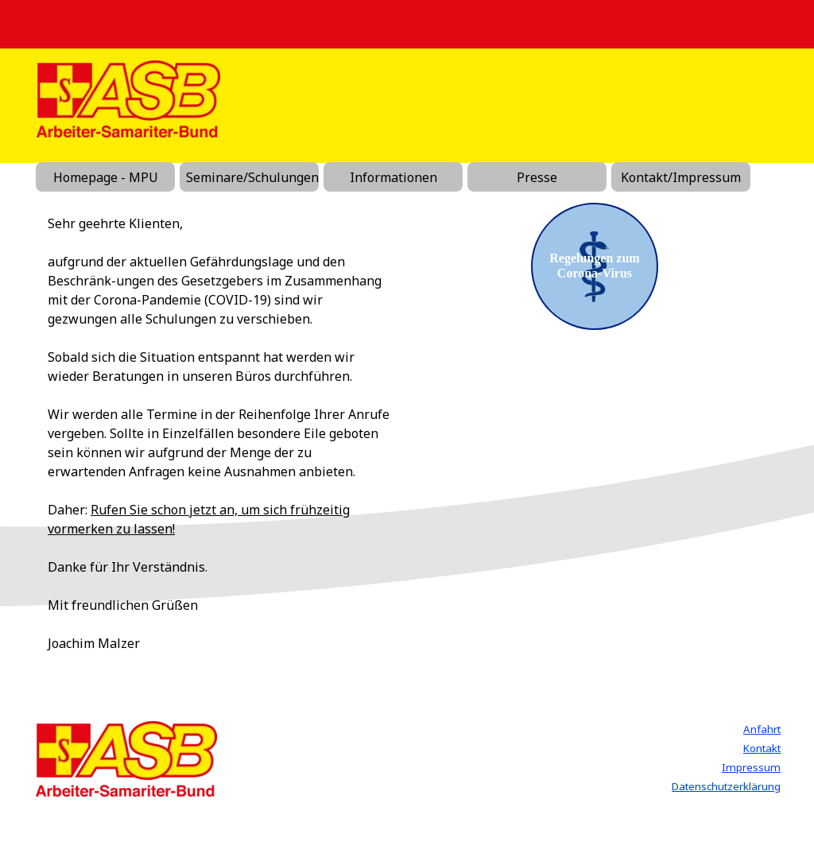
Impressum (751, 767)
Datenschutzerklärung (726, 786)
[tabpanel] (219, 433)
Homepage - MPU (105, 177)
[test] (594, 266)
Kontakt (762, 748)
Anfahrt (762, 729)
